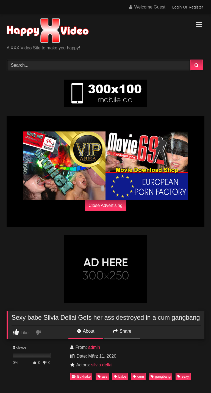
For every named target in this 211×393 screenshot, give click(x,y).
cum (138, 376)
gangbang (161, 376)
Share (122, 331)
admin (94, 347)
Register (196, 7)
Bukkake (81, 376)
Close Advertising (105, 205)
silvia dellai (101, 365)
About (85, 331)
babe (120, 376)
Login (177, 7)
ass (102, 376)
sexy (183, 376)
